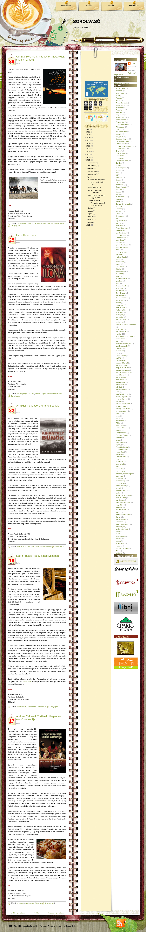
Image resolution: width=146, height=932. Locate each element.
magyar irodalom (122, 368)
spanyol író (120, 464)
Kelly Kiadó (120, 312)
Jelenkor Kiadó (121, 286)
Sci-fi (117, 459)
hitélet (118, 259)
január (90, 222)
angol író (119, 112)
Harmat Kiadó (121, 252)
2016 (88, 146)
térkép (118, 512)
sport (117, 466)
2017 (88, 143)
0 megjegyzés (15, 225)
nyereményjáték (121, 411)
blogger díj (119, 136)
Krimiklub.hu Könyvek (123, 344)
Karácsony (120, 305)
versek (118, 541)
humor (118, 264)
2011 (88, 160)
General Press (121, 235)
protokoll (119, 437)
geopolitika (120, 240)
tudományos (120, 527)
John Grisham (121, 293)
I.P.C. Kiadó (120, 266)
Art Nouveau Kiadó (122, 124)
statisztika (119, 469)
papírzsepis (120, 421)
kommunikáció (121, 331)
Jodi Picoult (120, 291)
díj (117, 175)
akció (118, 95)
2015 (88, 149)
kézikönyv (119, 322)
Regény (111, 5)
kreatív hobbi (120, 339)
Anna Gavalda (121, 120)
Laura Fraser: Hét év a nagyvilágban (37, 555)
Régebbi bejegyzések (56, 913)
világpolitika (120, 543)
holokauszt (120, 262)
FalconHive (34, 926)
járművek (119, 281)
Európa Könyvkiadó (123, 204)
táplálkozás (120, 500)
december (91, 163)
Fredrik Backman (122, 228)
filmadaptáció (120, 216)
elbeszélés (120, 185)
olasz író (119, 413)
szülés (118, 493)
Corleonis (119, 158)
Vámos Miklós (121, 536)
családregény (21, 394)
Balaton (118, 129)
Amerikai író (120, 110)
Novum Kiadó (121, 406)
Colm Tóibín (120, 156)
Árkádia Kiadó (121, 122)
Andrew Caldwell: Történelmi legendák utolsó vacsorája (96, 203)
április (90, 214)
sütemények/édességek (124, 474)
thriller (118, 517)
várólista (119, 538)
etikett (118, 201)
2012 (88, 157)
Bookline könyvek (122, 139)
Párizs (118, 423)
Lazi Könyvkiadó (122, 346)
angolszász (120, 115)
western (62, 223)
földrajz (118, 223)
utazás (118, 531)
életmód (119, 189)
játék (117, 283)
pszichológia (120, 442)
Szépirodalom (66, 5)
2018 (88, 140)
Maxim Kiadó (120, 382)
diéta (117, 173)
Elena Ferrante (121, 187)
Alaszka (119, 98)
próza (118, 440)
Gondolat (119, 242)
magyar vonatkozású (123, 372)
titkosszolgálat (121, 519)
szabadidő (119, 478)
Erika (133, 63)
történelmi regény (56, 394)
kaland (118, 303)
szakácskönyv (121, 481)
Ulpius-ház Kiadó (122, 529)
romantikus (120, 452)
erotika (118, 199)
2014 (88, 151)
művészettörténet (122, 394)
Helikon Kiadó (121, 257)
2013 (88, 154)
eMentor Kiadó (121, 197)
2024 (88, 129)
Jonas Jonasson (122, 298)
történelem (38, 903)
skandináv (39, 546)
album (118, 100)
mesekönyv (120, 384)
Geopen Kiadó (121, 238)
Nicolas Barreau (121, 399)
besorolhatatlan (121, 132)
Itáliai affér (27, 681)
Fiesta (118, 214)
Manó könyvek (121, 375)
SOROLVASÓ (86, 21)
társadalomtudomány (123, 502)
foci (117, 218)
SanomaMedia (121, 457)
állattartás (119, 108)
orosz (118, 416)
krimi (33, 546)
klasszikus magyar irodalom (126, 324)
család (118, 165)
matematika (120, 380)
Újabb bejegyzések (18, 913)
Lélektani (119, 348)
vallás (118, 534)
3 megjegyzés (54, 707)
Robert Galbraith (122, 447)
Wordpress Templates (47, 926)
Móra (118, 392)
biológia (118, 134)
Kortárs (89, 5)
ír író (117, 276)
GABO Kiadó (120, 230)
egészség (119, 182)
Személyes (120, 483)
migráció (119, 387)
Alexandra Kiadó (122, 103)
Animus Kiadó (21, 546)
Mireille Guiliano (121, 389)
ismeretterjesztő (121, 278)
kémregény (120, 315)
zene (117, 551)
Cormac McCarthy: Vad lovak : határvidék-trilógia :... (96, 182)
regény (47, 223)
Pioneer (118, 430)
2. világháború (121, 88)
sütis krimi (119, 476)
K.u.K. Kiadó (30, 394)
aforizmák (119, 91)
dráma (118, 180)
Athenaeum (20, 903)
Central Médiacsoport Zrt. (125, 146)
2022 (88, 132)
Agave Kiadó (120, 93)
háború (118, 250)
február (90, 219)
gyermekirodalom (122, 245)
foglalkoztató (120, 221)
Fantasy (119, 209)
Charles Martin (121, 148)
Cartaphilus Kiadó (122, 141)
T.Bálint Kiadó (121, 498)
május (90, 211)
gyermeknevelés (122, 247)
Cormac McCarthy (22, 223)
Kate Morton (120, 307)
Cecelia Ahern (121, 144)
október (91, 168)
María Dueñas (121, 377)
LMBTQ (118, 358)
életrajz (118, 192)
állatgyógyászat (121, 105)
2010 (88, 225)
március (91, 216)
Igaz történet (120, 271)
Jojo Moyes (120, 295)
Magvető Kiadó (40, 223)
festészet (119, 211)
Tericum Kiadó (41, 707)
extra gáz (119, 206)
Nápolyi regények (122, 396)
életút (118, 194)
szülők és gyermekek (123, 495)
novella (118, 401)
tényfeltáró (119, 505)
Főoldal (36, 913)
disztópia (119, 177)
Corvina (118, 163)
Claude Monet (121, 153)
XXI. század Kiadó (122, 548)
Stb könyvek (120, 471)
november (91, 165)
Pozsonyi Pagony (122, 435)
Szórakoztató (134, 5)
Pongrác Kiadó (121, 433)
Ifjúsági (118, 269)
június (90, 208)
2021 (88, 135)
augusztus (92, 174)
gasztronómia (29, 903)
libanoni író (120, 351)
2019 (88, 137)
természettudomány (123, 514)
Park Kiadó (120, 425)
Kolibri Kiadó (120, 329)
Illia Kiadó (119, 274)
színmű (118, 488)
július (90, 177)
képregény (119, 317)
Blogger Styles (71, 926)
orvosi (118, 418)
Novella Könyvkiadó (123, 404)
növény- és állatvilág (123, 408)
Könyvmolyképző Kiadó (124, 336)
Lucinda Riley (121, 360)
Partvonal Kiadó (121, 428)
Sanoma (119, 454)
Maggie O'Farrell (122, 363)
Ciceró (118, 151)
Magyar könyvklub (122, 370)
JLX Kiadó (119, 288)
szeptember (92, 171)
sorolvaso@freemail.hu (122, 83)
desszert (119, 170)
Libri (117, 353)
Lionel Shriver (121, 355)
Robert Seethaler (122, 449)
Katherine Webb (121, 310)
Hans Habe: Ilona (26, 235)
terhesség (119, 507)
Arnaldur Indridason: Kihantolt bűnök (37, 405)
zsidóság (119, 553)
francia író (119, 225)
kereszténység (121, 319)
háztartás (119, 254)
